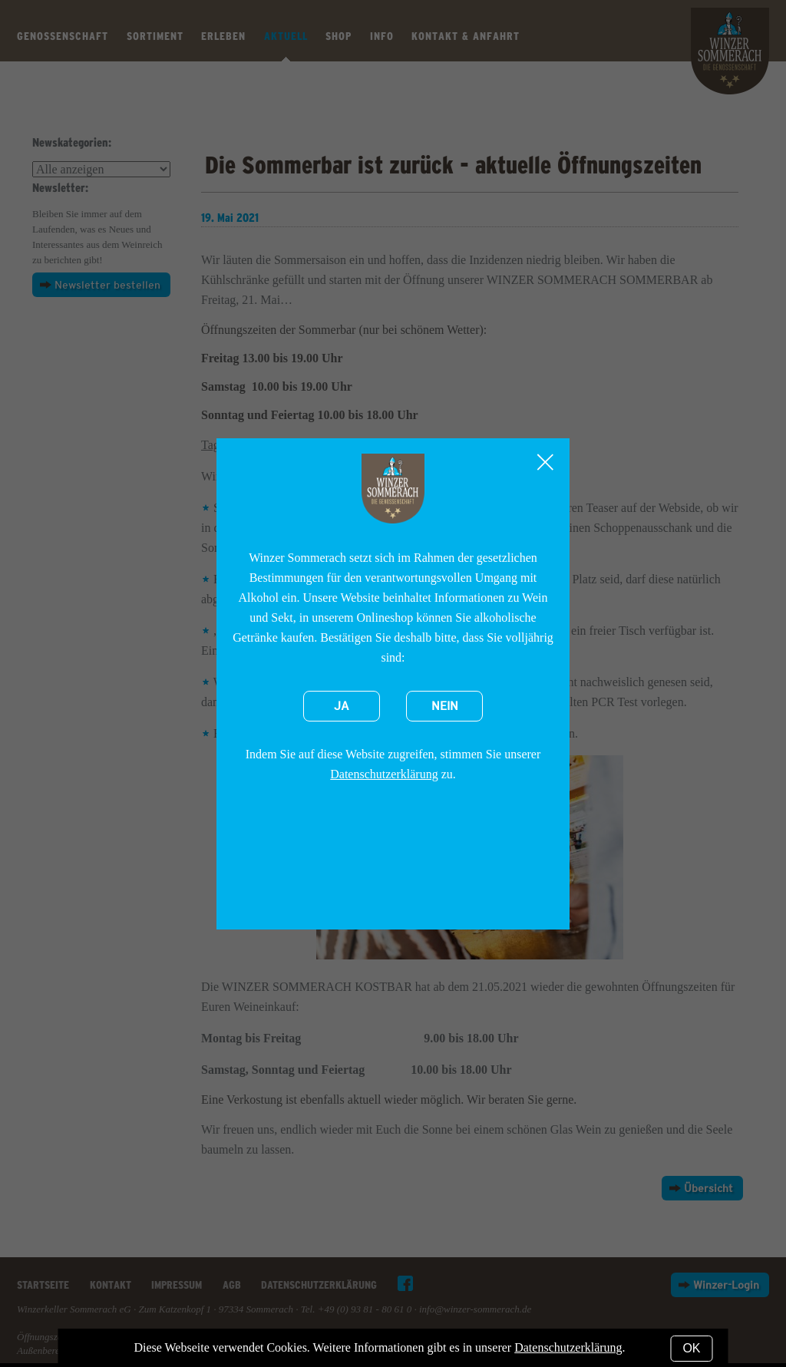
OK (691, 1348)
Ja (341, 706)
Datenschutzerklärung (384, 774)
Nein (444, 706)
